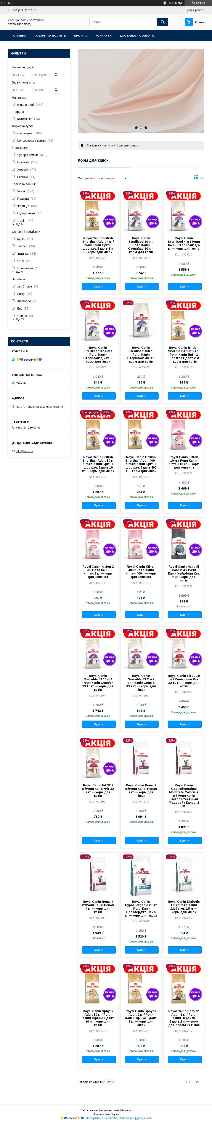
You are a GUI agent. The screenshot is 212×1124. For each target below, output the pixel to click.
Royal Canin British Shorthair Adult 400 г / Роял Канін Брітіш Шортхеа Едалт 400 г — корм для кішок (141, 464)
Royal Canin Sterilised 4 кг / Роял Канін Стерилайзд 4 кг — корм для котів (184, 243)
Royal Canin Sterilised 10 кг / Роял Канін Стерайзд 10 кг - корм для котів (141, 245)
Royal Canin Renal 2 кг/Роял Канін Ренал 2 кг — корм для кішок (141, 790)
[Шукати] (162, 22)
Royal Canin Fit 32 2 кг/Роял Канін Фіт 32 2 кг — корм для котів (98, 790)
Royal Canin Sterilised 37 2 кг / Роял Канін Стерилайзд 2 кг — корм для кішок (98, 354)
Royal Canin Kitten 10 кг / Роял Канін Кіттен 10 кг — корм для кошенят (184, 462)
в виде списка (202, 178)
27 (197, 1082)
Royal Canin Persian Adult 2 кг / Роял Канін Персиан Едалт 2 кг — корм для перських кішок (183, 1018)
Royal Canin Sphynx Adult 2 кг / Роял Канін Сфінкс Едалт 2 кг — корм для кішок (141, 1018)
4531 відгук (175, 3)
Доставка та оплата (136, 35)
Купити (98, 286)
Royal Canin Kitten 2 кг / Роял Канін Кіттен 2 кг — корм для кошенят (98, 572)
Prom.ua (126, 1110)
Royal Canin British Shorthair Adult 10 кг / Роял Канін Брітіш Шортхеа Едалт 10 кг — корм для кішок (98, 464)
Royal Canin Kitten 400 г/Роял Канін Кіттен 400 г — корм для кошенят (140, 572)
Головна (19, 35)
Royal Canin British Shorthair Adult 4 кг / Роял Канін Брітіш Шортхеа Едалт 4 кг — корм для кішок (98, 245)
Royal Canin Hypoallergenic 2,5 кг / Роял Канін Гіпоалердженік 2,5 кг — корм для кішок (141, 908)
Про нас (81, 35)
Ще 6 (19, 271)
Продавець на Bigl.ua (106, 1114)
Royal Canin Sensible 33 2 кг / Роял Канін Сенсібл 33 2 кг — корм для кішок (140, 682)
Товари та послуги (50, 35)
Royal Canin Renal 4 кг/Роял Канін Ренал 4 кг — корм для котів (98, 907)
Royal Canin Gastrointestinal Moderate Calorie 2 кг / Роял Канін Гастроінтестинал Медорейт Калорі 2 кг (184, 796)
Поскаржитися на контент (101, 1118)
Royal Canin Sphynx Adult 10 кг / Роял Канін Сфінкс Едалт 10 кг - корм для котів (98, 1018)
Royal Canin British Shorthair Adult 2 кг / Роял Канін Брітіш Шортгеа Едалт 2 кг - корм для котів (183, 354)
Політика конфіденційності (135, 1118)
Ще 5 (19, 224)
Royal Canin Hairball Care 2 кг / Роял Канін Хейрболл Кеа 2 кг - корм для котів (183, 573)
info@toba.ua (24, 451)
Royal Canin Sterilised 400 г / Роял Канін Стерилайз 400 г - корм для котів (141, 354)
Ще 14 (20, 319)
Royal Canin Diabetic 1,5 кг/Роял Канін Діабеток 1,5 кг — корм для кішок (184, 907)
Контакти (103, 35)
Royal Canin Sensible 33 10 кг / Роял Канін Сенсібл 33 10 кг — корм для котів (98, 682)
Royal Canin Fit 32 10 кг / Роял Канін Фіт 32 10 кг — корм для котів (184, 681)
